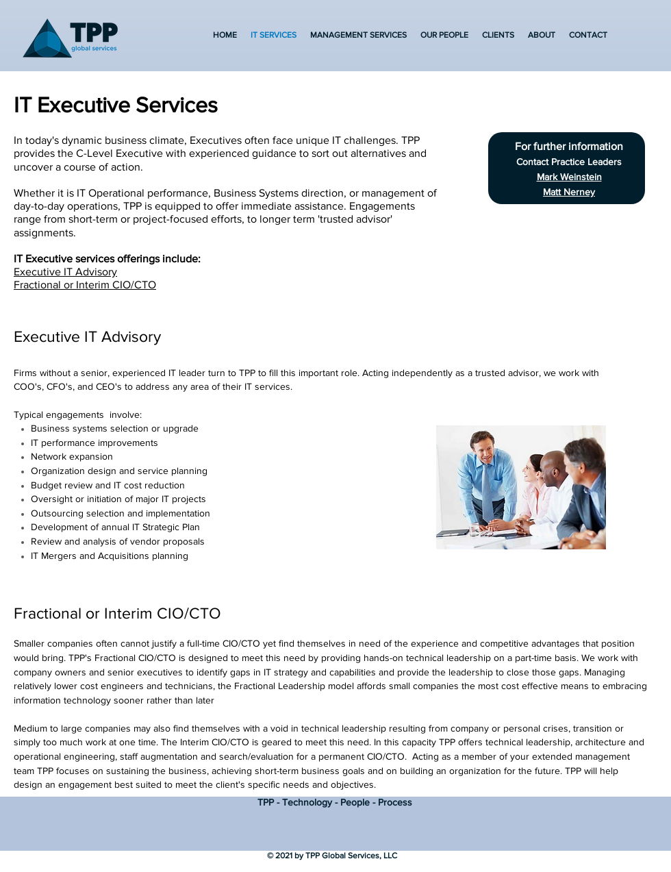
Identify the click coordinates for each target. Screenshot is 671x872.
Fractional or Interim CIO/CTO (85, 284)
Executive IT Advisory (65, 271)
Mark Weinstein (569, 176)
